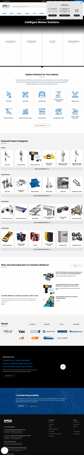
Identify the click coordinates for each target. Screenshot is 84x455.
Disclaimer (35, 453)
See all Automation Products (41, 249)
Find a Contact (76, 408)
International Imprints (53, 413)
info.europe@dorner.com (18, 434)
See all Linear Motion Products (41, 196)
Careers (50, 411)
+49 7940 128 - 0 (7, 429)
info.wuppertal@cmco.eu (17, 417)
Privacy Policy (51, 415)
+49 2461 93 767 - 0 (8, 434)
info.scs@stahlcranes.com (16, 429)
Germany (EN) (6, 1)
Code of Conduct (76, 415)
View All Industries (40, 125)
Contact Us (75, 411)
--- (73, 413)
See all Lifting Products (41, 169)
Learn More (8, 368)
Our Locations (76, 406)
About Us (51, 406)
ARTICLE (75, 266)
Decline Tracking (76, 418)
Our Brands (51, 408)
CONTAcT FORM (10, 438)
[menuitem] (5, 13)
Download (35, 390)
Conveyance (47, 324)
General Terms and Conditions (55, 418)
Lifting (61, 324)
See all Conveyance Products (41, 222)
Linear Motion (76, 324)
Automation (32, 324)
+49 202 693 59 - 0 (7, 417)
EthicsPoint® (51, 420)
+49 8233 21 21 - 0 (7, 423)
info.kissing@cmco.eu (16, 423)
